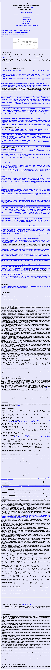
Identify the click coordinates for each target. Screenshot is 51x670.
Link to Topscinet (5, 36)
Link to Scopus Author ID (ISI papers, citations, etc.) (14, 32)
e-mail (31, 7)
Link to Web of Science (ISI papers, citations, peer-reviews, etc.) (17, 30)
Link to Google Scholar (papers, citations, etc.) (12, 34)
